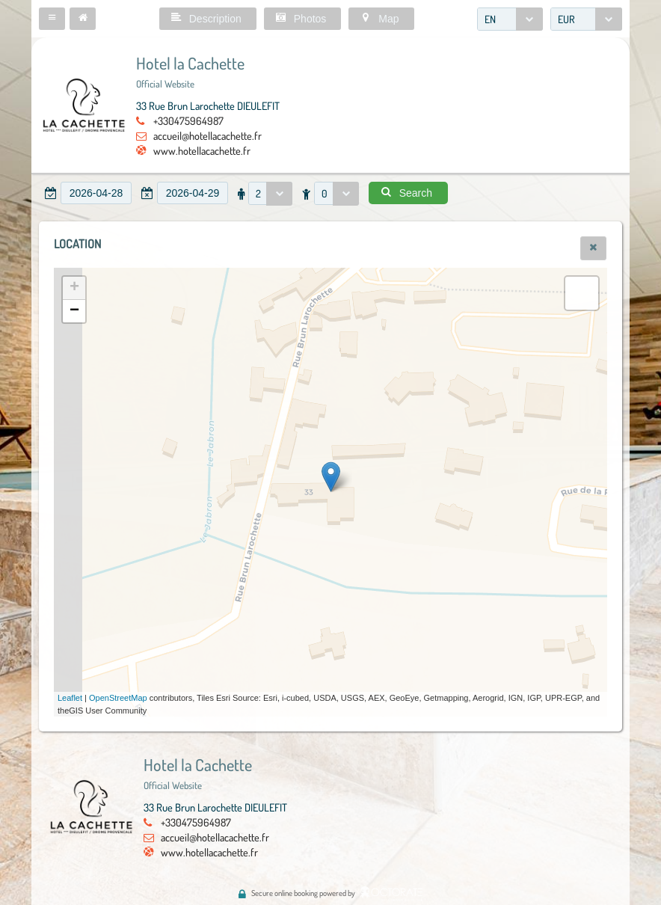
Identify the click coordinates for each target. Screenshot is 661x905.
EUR (566, 19)
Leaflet (70, 697)
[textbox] (96, 193)
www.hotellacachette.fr (201, 150)
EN (490, 19)
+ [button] (74, 288)
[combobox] (510, 19)
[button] (52, 18)
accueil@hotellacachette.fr (207, 135)
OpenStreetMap (118, 697)
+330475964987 (188, 120)
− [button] (74, 311)
